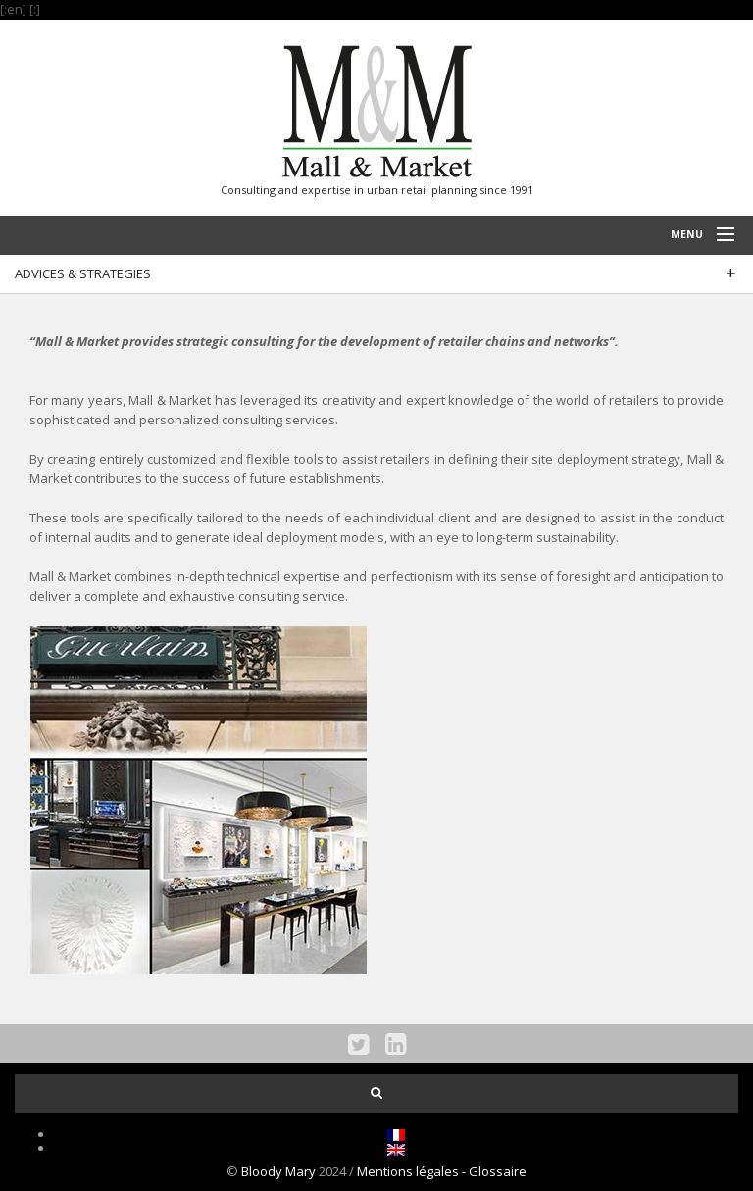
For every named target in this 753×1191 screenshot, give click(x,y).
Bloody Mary (278, 1171)
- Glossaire (494, 1171)
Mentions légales (409, 1171)
